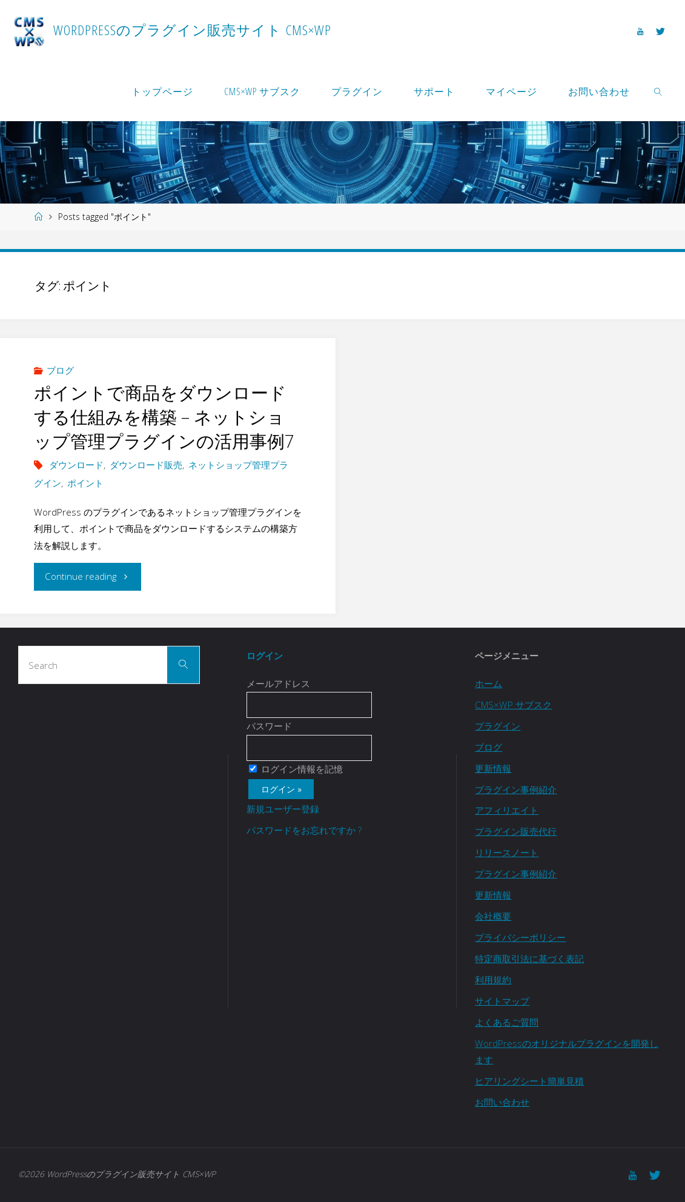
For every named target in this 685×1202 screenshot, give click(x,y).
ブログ (60, 370)
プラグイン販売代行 (516, 831)
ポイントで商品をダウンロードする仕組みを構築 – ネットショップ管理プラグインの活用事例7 (164, 417)
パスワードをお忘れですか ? (304, 830)
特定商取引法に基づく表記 (529, 958)
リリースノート (506, 852)
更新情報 (493, 768)
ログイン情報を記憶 (296, 769)
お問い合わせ (502, 1102)
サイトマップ (502, 1001)
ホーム (488, 683)
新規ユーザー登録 (283, 809)
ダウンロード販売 (146, 465)
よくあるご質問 (506, 1022)
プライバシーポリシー (520, 937)
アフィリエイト (506, 810)
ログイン (265, 655)
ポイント (85, 483)
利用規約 (493, 980)
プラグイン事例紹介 (516, 789)
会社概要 (493, 916)
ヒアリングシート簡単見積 (529, 1081)
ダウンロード (76, 465)
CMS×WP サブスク (513, 705)
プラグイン (497, 726)
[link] (659, 91)
